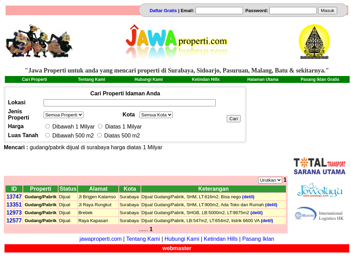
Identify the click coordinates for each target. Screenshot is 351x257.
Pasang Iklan (258, 239)
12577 (14, 220)
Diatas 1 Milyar (120, 127)
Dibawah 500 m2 (70, 136)
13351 (14, 205)
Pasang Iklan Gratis (320, 79)
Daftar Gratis (164, 10)
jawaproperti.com (101, 239)
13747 (14, 197)
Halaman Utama (262, 79)
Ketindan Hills (205, 79)
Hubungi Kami (149, 79)
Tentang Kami (91, 79)
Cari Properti (34, 79)
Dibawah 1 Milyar (70, 127)
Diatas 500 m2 (118, 136)
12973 (14, 213)
